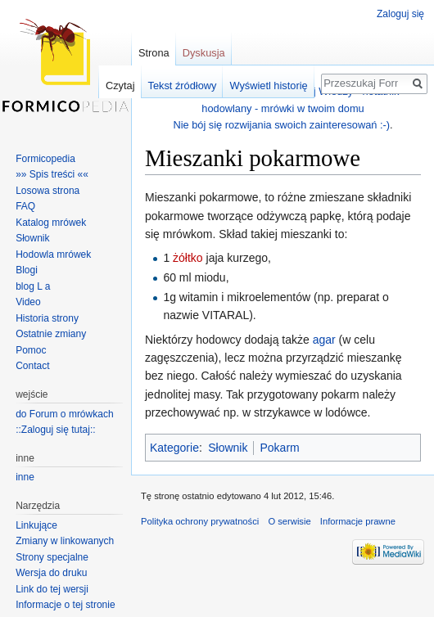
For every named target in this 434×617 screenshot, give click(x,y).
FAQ (25, 206)
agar (324, 339)
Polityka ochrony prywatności (200, 521)
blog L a (33, 286)
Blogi (27, 270)
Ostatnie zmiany (51, 334)
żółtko (188, 257)
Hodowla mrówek (53, 254)
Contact (32, 366)
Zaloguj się (400, 14)
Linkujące (36, 525)
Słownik (227, 447)
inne (25, 477)
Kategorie (174, 447)
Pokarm (279, 447)
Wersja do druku (51, 573)
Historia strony (47, 318)
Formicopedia (45, 158)
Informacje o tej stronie (65, 604)
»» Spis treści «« (52, 174)
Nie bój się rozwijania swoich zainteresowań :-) (281, 125)
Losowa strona (47, 190)
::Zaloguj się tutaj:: (55, 429)
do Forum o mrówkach (64, 414)
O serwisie (289, 521)
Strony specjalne (52, 557)
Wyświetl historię (268, 85)
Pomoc (31, 350)
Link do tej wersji (52, 589)
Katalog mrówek (51, 222)
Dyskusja (204, 53)
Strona (154, 53)
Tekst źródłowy (182, 85)
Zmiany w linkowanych (65, 541)
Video (28, 302)
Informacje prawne (358, 521)
